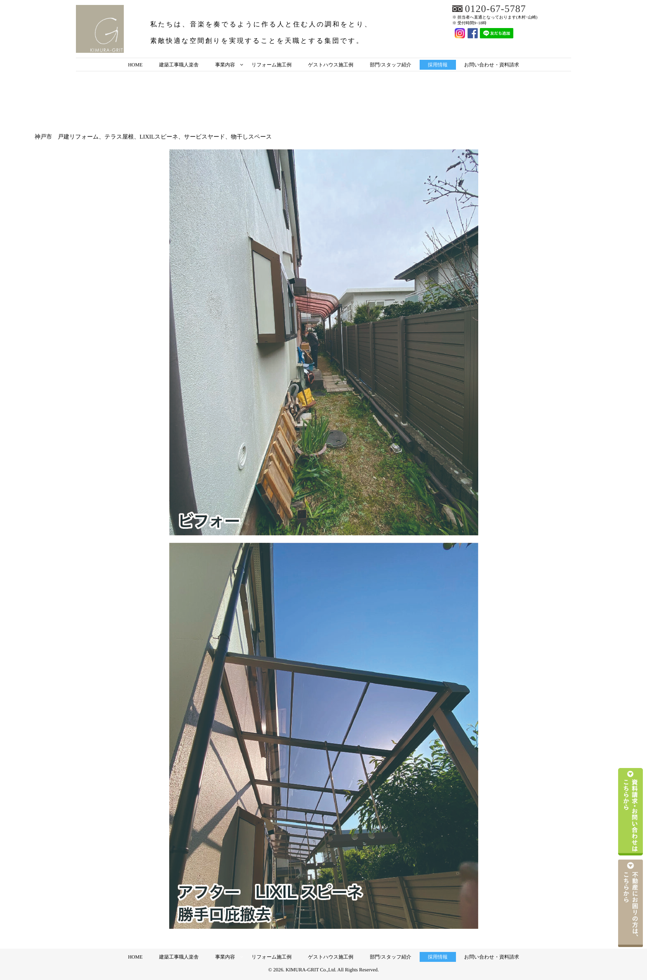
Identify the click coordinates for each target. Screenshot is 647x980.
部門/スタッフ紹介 (390, 65)
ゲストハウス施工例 (331, 65)
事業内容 (225, 65)
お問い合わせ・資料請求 (491, 65)
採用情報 (438, 65)
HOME (135, 65)
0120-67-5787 (495, 9)
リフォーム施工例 (271, 65)
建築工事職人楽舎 (178, 65)
